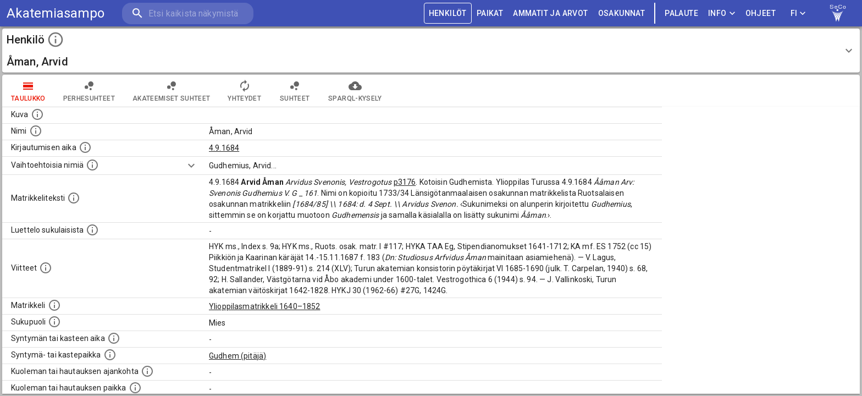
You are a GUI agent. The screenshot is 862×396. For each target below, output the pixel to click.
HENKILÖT (447, 13)
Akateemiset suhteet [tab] (171, 91)
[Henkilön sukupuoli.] (54, 322)
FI (798, 13)
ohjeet (760, 13)
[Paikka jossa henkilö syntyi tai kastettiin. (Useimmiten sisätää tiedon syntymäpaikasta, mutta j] (110, 355)
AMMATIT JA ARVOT (550, 13)
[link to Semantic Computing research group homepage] (837, 13)
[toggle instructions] (55, 39)
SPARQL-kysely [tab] (354, 91)
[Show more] (191, 165)
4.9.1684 (224, 148)
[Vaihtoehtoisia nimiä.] (92, 165)
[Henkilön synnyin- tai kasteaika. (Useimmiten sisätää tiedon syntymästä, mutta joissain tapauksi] (114, 338)
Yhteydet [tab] (244, 91)
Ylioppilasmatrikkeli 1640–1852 (265, 306)
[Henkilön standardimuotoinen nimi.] (36, 131)
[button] (431, 51)
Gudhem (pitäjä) (237, 355)
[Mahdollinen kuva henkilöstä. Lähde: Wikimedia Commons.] (37, 114)
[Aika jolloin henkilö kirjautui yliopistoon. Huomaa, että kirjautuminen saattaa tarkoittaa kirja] (85, 147)
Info (722, 13)
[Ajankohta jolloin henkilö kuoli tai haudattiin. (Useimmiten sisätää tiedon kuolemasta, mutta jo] (147, 371)
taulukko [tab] (28, 91)
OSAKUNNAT (622, 13)
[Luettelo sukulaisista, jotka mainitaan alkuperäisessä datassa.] (92, 230)
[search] (187, 13)
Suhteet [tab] (294, 91)
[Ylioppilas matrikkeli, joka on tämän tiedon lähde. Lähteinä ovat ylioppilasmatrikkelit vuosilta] (54, 305)
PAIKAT (489, 13)
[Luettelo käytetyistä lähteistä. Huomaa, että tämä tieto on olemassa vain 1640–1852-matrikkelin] (45, 268)
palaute (681, 13)
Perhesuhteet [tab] (89, 91)
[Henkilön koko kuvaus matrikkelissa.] (73, 198)
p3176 (405, 182)
